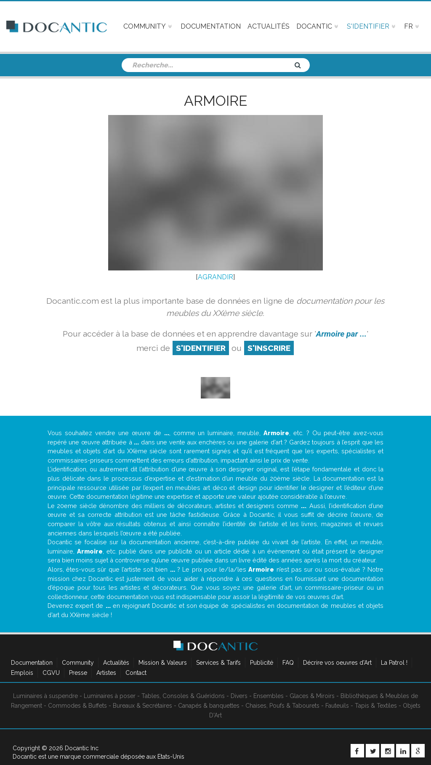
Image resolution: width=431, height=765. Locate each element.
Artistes (106, 672)
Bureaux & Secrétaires (142, 705)
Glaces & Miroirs (312, 696)
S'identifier (201, 348)
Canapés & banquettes (208, 705)
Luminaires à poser (110, 696)
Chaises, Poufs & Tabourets (282, 705)
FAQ (288, 662)
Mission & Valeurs (162, 662)
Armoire (215, 100)
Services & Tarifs (218, 662)
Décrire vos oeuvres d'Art (337, 662)
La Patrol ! (394, 662)
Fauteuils (337, 705)
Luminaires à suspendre (45, 696)
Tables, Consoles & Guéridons (183, 696)
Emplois (22, 672)
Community (78, 662)
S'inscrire (268, 348)
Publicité (261, 662)
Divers (239, 696)
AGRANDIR (215, 277)
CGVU (51, 672)
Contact (135, 672)
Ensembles (268, 696)
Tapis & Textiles (376, 705)
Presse (78, 672)
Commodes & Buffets (77, 705)
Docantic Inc (81, 748)
